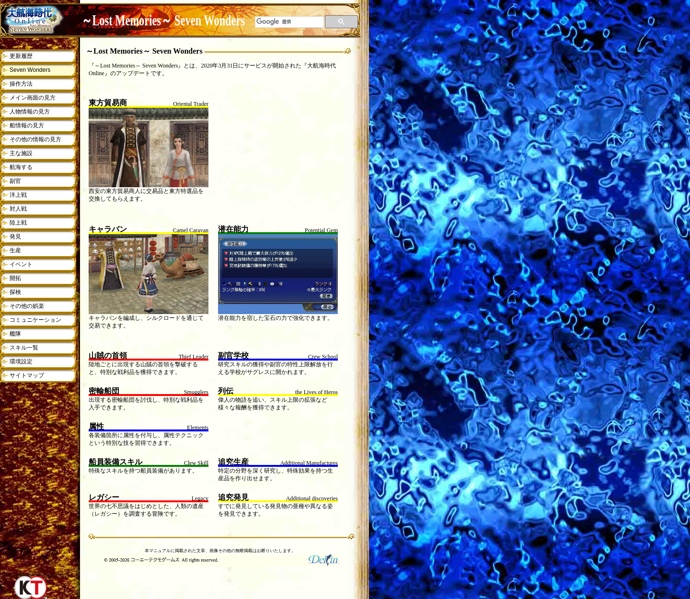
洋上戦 (18, 195)
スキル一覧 (24, 347)
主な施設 (21, 153)
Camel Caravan (190, 230)
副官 (15, 181)
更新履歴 (21, 56)
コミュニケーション (35, 319)
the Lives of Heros (316, 392)
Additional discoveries (312, 498)
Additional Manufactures (309, 463)
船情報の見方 (27, 125)
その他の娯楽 (27, 306)
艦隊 (15, 333)
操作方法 (21, 83)
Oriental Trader (190, 104)
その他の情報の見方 (35, 139)
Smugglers (196, 392)
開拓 (15, 278)
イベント (21, 264)
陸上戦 (18, 222)
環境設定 (21, 361)
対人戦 (18, 208)
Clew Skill (196, 463)
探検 (15, 292)
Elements (197, 427)
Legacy (200, 498)
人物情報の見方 (30, 111)
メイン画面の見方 (33, 97)
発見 (15, 236)
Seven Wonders (30, 70)
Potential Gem (321, 230)
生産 (15, 250)
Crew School (323, 357)
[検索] (289, 22)
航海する (21, 167)
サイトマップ (27, 375)
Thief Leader (193, 357)
